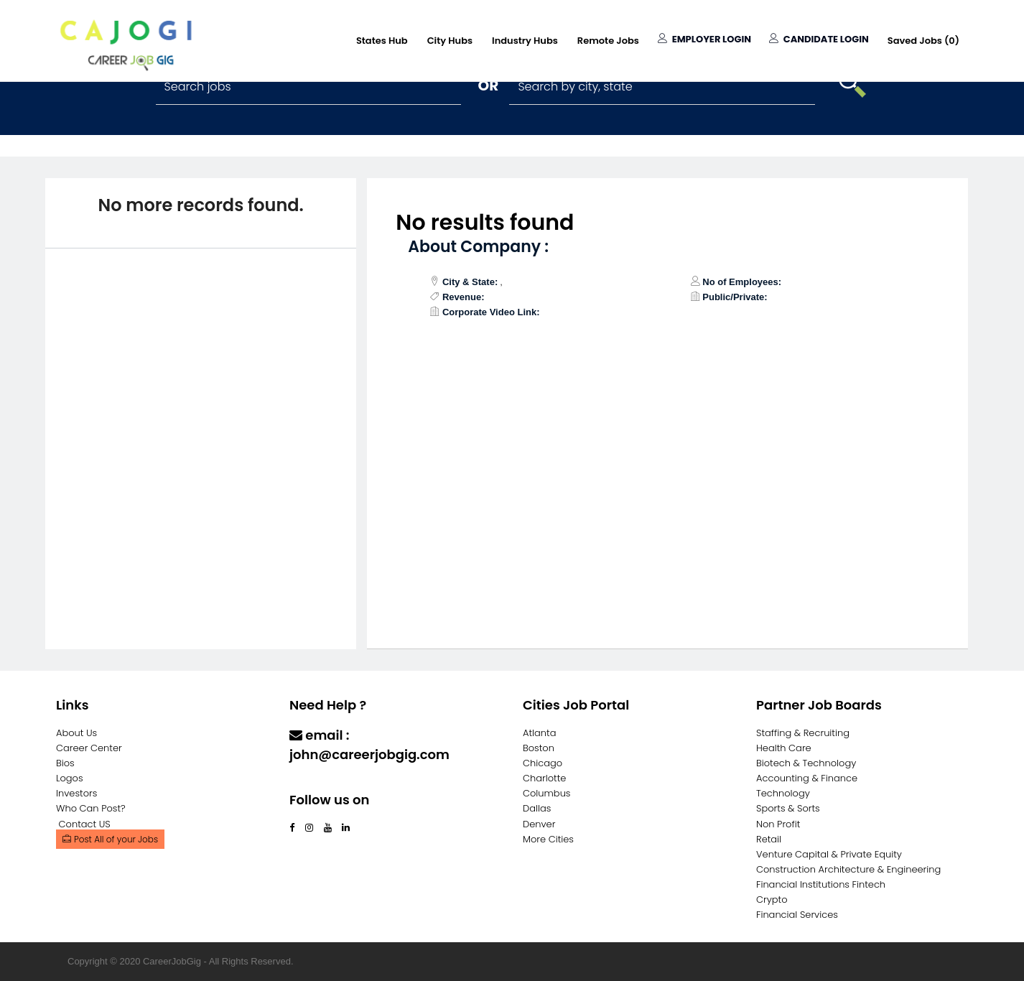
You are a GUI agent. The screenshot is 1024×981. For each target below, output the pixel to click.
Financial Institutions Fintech (820, 884)
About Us (76, 733)
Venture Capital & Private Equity (829, 854)
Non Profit (778, 824)
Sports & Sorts (788, 808)
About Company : (478, 246)
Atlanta (540, 733)
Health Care (783, 748)
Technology (783, 793)
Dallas (537, 808)
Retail (768, 839)
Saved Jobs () (923, 40)
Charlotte (544, 778)
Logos (69, 778)
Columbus (547, 793)
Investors (76, 793)
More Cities (548, 839)
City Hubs (450, 40)
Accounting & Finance (806, 778)
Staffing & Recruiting (803, 733)
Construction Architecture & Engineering (848, 869)
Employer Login (704, 39)
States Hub (382, 40)
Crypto (772, 899)
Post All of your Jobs (110, 839)
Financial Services (797, 914)
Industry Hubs (525, 40)
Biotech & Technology (806, 763)
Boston (538, 748)
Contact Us (327, 782)
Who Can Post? (91, 808)
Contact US (85, 824)
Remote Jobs (608, 40)
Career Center (89, 748)
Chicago (542, 763)
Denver (539, 824)
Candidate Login (819, 39)
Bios (65, 763)
